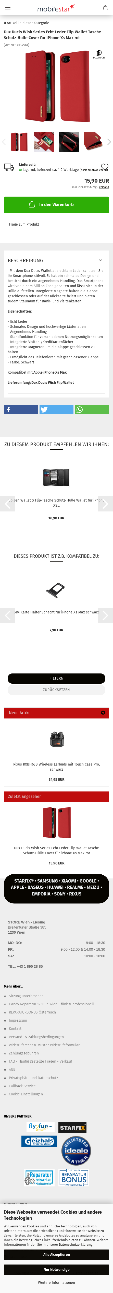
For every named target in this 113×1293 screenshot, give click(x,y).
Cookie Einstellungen (26, 1094)
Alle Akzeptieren (56, 1255)
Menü (7, 7)
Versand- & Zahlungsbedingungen (36, 1037)
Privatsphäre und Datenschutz (33, 1078)
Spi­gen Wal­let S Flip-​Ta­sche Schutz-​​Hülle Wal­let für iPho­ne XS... (56, 502)
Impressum (18, 1020)
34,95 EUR (57, 779)
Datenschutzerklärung (76, 1244)
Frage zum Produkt (24, 224)
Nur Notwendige (57, 1270)
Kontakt (15, 1028)
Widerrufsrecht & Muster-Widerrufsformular (44, 1045)
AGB (12, 1069)
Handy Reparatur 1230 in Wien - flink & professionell (51, 1004)
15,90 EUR (57, 863)
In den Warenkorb (51, 204)
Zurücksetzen (56, 690)
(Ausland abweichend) (94, 170)
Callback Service (22, 1086)
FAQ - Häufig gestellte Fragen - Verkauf (40, 1061)
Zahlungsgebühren (24, 1053)
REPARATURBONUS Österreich (32, 1012)
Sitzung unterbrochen (26, 996)
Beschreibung (25, 260)
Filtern (56, 678)
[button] (21, 409)
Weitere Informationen (56, 1283)
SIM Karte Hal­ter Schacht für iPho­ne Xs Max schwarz (56, 612)
